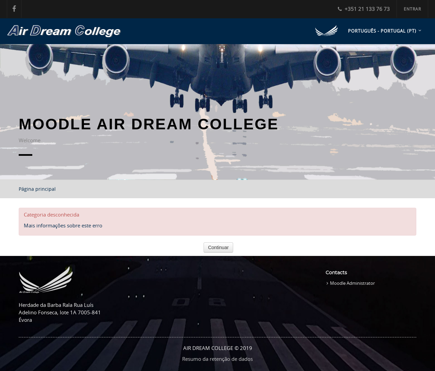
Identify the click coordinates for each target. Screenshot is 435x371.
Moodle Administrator (352, 283)
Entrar (412, 9)
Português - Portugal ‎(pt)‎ (382, 31)
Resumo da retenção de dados (217, 358)
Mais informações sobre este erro (63, 225)
